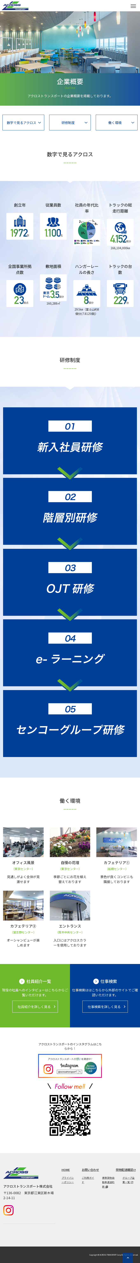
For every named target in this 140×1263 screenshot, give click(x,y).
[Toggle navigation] (133, 5)
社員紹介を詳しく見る (37, 1006)
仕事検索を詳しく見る (107, 1006)
